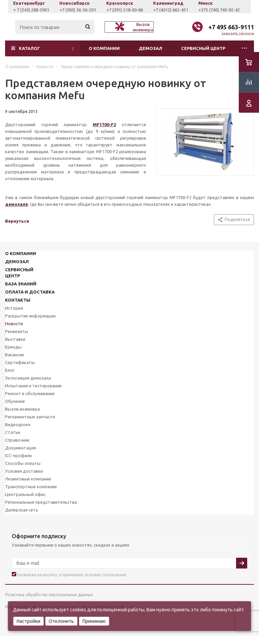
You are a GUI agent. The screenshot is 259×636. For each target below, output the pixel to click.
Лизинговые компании (28, 478)
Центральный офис (25, 494)
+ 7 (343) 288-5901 (72, 9)
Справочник (17, 440)
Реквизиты (16, 331)
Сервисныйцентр (19, 272)
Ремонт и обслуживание (30, 393)
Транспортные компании (31, 486)
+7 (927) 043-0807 (26, 9)
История (14, 308)
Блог (10, 370)
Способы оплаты (22, 463)
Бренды (13, 346)
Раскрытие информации (30, 315)
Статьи (12, 432)
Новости (14, 323)
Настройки (28, 621)
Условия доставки (24, 471)
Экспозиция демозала (28, 378)
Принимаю (94, 621)
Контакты (17, 300)
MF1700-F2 (104, 124)
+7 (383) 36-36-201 (118, 9)
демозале (16, 204)
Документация (20, 447)
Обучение (15, 401)
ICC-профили (18, 455)
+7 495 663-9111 (231, 27)
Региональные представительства (41, 502)
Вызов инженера (22, 409)
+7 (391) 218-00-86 (165, 9)
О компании (104, 48)
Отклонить (61, 621)
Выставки (15, 339)
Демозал (150, 48)
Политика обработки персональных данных (49, 594)
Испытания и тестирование (33, 385)
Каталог (29, 48)
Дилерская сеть (21, 509)
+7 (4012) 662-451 (211, 9)
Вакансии (14, 354)
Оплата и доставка (30, 291)
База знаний (20, 283)
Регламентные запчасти (30, 416)
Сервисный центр (203, 48)
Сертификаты (20, 362)
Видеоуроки (17, 424)
